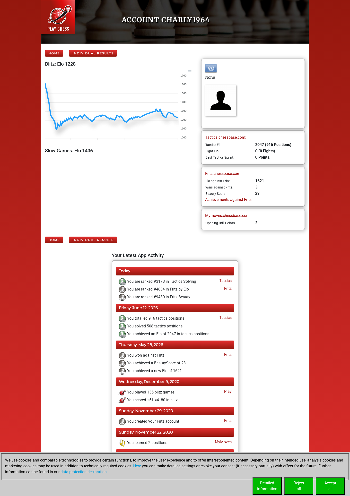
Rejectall (299, 486)
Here (137, 466)
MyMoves (223, 442)
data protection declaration (84, 472)
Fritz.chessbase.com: (223, 173)
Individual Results (93, 53)
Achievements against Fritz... (229, 199)
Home (54, 53)
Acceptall (330, 486)
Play (227, 391)
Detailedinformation (267, 486)
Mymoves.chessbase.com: (228, 215)
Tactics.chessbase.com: (225, 137)
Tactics (225, 280)
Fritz (227, 288)
